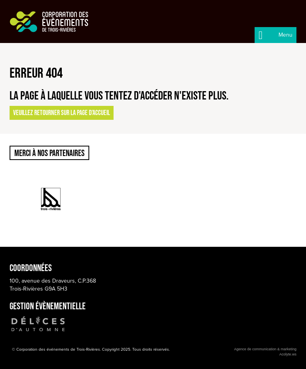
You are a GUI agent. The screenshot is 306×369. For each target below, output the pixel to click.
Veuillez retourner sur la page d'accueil (61, 113)
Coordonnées (31, 267)
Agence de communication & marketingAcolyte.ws (265, 351)
